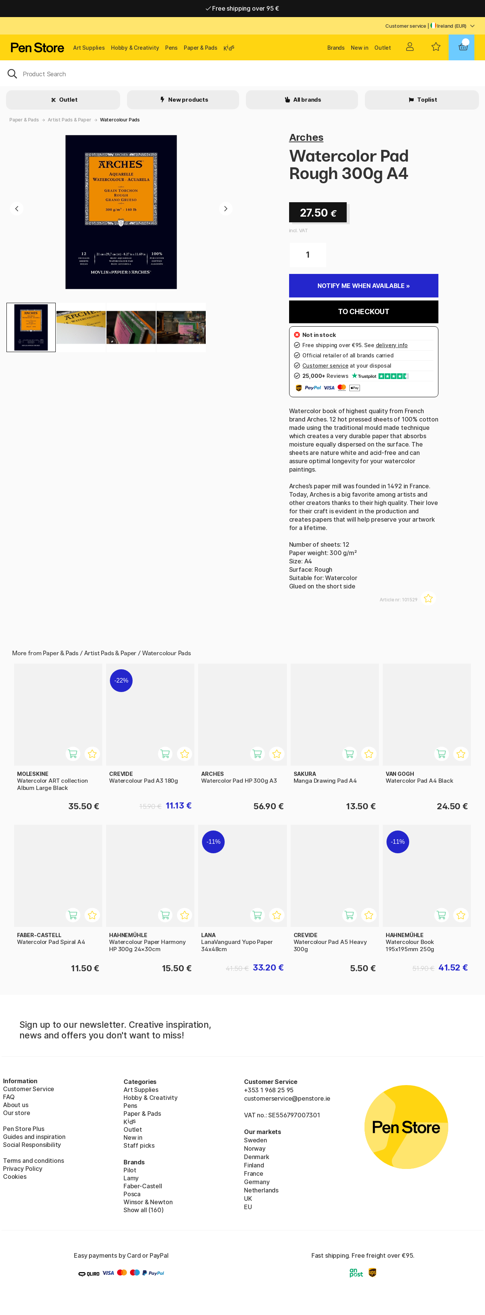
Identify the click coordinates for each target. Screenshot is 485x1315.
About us (15, 1105)
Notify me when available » (364, 285)
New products (187, 99)
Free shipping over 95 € (243, 8)
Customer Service (28, 1089)
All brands (306, 99)
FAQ (8, 1097)
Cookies (15, 1176)
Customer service (405, 26)
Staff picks (139, 1145)
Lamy (131, 1178)
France (253, 1173)
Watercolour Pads (120, 120)
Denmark (256, 1157)
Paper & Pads (200, 47)
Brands (336, 47)
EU (248, 1207)
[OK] (242, 73)
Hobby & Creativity (135, 47)
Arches (306, 137)
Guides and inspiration (34, 1136)
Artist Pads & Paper (69, 120)
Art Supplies (89, 47)
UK (248, 1198)
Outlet (382, 47)
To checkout (364, 311)
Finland (254, 1165)
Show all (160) (144, 1210)
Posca (132, 1194)
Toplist (426, 99)
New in (359, 47)
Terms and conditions (33, 1160)
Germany (257, 1182)
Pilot (130, 1170)
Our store (16, 1113)
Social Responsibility (32, 1144)
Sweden (255, 1140)
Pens (171, 47)
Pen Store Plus (23, 1129)
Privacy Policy (22, 1168)
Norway (255, 1148)
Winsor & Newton (148, 1202)
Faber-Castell (143, 1186)
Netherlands (261, 1190)
